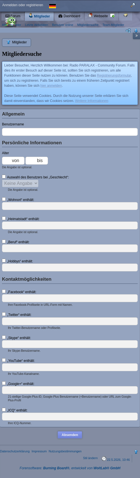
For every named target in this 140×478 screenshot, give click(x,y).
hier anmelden (51, 86)
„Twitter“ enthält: (16, 314)
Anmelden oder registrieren (22, 5)
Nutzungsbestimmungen (65, 451)
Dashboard (69, 16)
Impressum (39, 451)
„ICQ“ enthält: (14, 410)
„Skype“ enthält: (16, 337)
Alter (5, 153)
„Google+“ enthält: (18, 383)
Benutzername (13, 124)
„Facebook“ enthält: (19, 291)
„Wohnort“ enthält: (18, 199)
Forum (12, 16)
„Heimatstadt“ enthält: (21, 218)
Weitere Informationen (91, 101)
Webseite (98, 15)
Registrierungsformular (114, 76)
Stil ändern (90, 458)
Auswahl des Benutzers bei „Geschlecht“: (35, 177)
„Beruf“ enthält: (16, 242)
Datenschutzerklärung (15, 451)
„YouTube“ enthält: (18, 360)
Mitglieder (39, 15)
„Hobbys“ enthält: (17, 261)
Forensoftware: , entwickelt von (70, 468)
